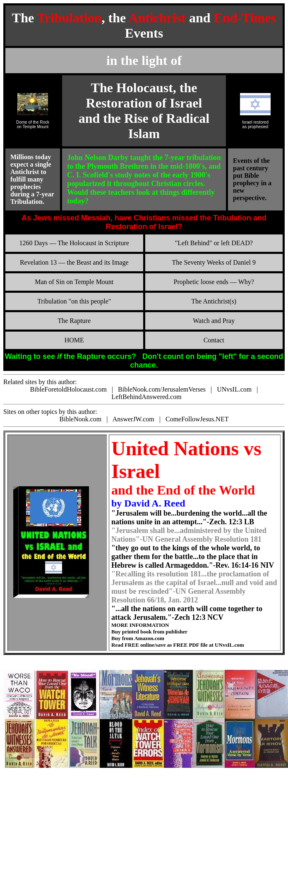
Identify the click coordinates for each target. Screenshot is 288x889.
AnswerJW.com (133, 419)
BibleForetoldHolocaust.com (68, 389)
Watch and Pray (214, 320)
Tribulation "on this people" (74, 301)
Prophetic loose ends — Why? (214, 281)
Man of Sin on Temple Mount (74, 281)
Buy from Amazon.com (137, 638)
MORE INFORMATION (140, 625)
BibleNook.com (81, 419)
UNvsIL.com (234, 389)
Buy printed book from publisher (149, 632)
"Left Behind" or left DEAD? (214, 242)
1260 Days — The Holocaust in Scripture (74, 242)
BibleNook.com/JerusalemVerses (162, 389)
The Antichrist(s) (213, 301)
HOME (74, 340)
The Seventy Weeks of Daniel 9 (214, 262)
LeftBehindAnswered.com (146, 396)
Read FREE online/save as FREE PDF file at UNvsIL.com (177, 645)
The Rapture (74, 320)
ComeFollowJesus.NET (197, 419)
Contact (214, 340)
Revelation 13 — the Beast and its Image (74, 262)
